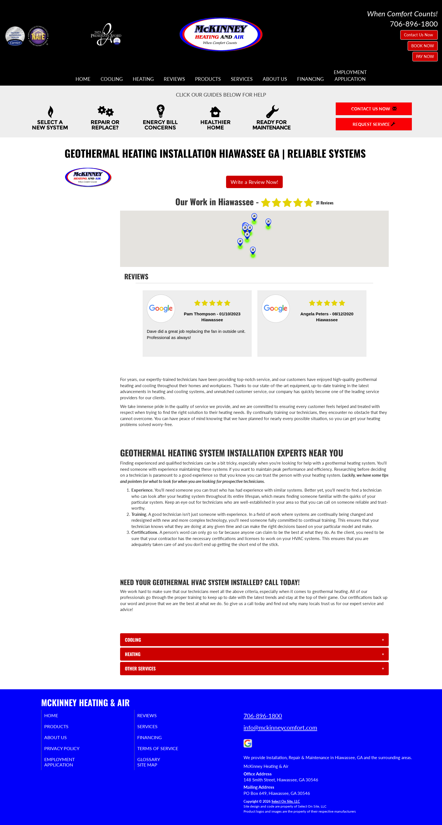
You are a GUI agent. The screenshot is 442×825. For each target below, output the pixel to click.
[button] (254, 640)
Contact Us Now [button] (419, 34)
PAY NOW (425, 56)
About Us (275, 79)
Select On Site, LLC (285, 801)
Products (208, 79)
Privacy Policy (69, 751)
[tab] (254, 640)
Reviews (174, 79)
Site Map (154, 769)
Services (242, 79)
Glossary (155, 763)
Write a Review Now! (254, 182)
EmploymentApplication (350, 76)
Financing (310, 79)
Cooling (112, 79)
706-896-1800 (263, 715)
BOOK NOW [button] (422, 45)
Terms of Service (166, 751)
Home (83, 79)
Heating (143, 79)
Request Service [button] (374, 124)
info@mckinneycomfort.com (280, 727)
